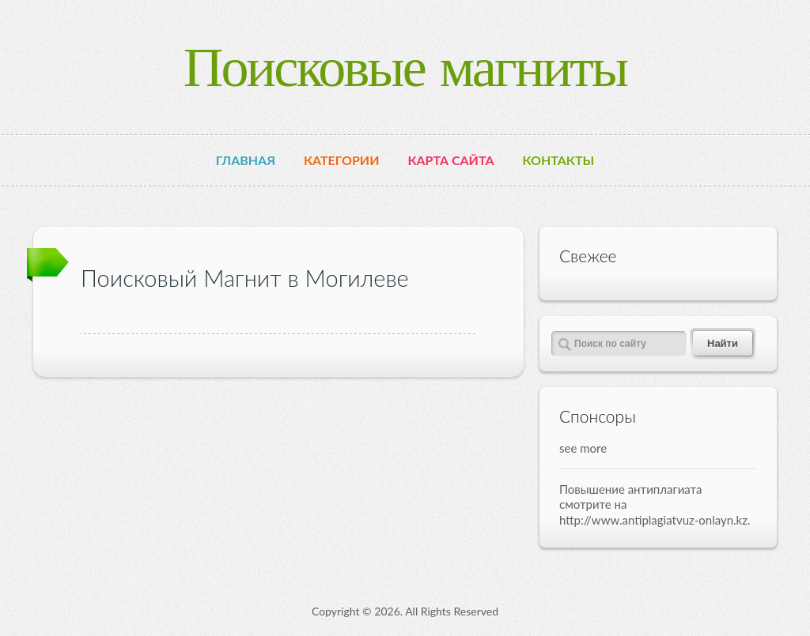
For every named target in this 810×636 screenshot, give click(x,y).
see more (583, 448)
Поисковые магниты (405, 66)
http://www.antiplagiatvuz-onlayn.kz (653, 520)
